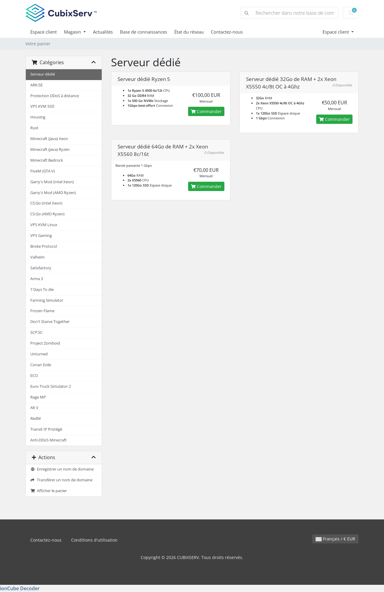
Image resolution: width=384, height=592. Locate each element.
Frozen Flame (42, 310)
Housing (37, 117)
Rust (34, 127)
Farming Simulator (46, 300)
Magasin (73, 32)
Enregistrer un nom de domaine (62, 469)
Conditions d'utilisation (94, 540)
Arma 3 (36, 278)
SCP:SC (36, 332)
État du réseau (189, 32)
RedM (35, 418)
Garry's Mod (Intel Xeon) (52, 181)
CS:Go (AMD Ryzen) (47, 214)
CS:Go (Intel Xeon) (46, 203)
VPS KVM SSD (42, 106)
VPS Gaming (41, 235)
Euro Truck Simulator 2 (50, 386)
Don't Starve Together (50, 321)
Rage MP (38, 397)
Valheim (37, 257)
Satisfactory (40, 268)
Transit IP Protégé (46, 429)
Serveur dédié (42, 74)
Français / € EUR (335, 539)
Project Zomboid (45, 343)
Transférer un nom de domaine (61, 480)
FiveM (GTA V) (42, 171)
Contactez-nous (227, 32)
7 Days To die (42, 289)
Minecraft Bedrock (46, 160)
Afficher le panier (48, 490)
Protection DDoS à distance (54, 95)
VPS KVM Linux (43, 224)
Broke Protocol (43, 246)
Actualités (103, 32)
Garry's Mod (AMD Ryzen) (53, 192)
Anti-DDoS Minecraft (48, 440)
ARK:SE (36, 85)
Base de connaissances (143, 32)
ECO (34, 375)
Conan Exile (40, 364)
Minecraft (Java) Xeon (49, 138)
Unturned (39, 354)
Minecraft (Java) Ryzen (50, 149)
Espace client (43, 32)
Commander (206, 111)
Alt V (34, 407)
